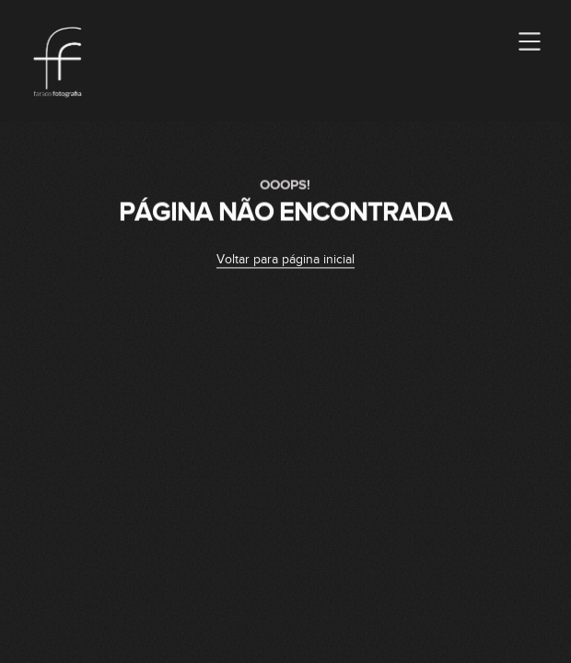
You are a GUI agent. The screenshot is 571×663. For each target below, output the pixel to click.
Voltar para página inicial (285, 260)
